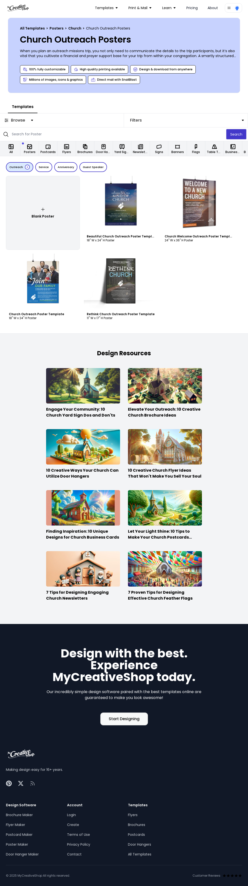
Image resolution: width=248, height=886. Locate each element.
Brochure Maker (19, 814)
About (213, 7)
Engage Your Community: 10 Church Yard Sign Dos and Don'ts (80, 412)
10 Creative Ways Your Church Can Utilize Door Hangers (82, 473)
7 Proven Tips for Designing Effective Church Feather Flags (160, 595)
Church (75, 28)
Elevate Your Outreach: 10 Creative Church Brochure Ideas (164, 412)
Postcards (136, 834)
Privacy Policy (78, 844)
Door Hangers (139, 844)
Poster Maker (17, 844)
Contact (74, 854)
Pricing (192, 7)
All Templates (33, 28)
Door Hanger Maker (22, 854)
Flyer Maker (15, 824)
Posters (57, 28)
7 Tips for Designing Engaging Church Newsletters (77, 595)
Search (236, 134)
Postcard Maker (19, 834)
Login (71, 814)
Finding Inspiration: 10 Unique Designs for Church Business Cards (82, 534)
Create (73, 824)
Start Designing (124, 719)
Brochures (136, 824)
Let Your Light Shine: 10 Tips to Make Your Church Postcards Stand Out (159, 537)
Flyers (133, 814)
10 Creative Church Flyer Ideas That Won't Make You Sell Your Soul (164, 473)
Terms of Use (78, 834)
